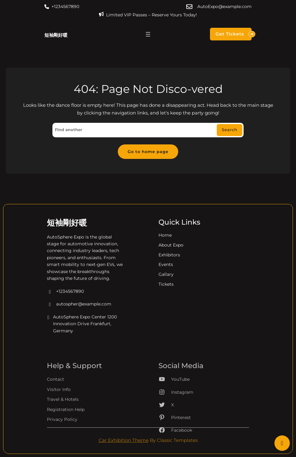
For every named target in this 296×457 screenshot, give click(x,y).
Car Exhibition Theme (124, 440)
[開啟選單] (148, 34)
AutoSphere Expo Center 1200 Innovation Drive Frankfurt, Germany (82, 328)
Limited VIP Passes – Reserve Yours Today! (151, 15)
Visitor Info (59, 404)
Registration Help (65, 424)
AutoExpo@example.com (224, 6)
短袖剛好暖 (56, 35)
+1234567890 (65, 6)
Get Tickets (234, 34)
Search (229, 129)
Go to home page (148, 151)
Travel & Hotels (63, 415)
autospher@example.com (79, 309)
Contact (55, 394)
